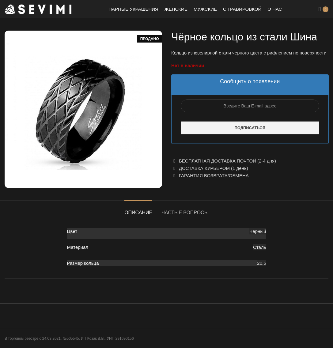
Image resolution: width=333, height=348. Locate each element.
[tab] (138, 209)
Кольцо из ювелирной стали (201, 52)
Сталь (259, 247)
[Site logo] (38, 8)
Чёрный (257, 231)
